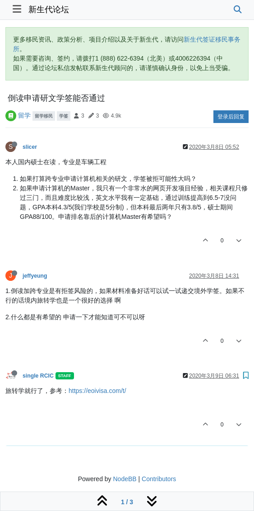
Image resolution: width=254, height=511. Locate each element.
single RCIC (38, 376)
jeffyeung (35, 276)
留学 (24, 115)
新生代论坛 (48, 9)
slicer (30, 147)
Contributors (159, 479)
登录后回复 (231, 117)
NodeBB (124, 479)
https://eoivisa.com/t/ (97, 390)
